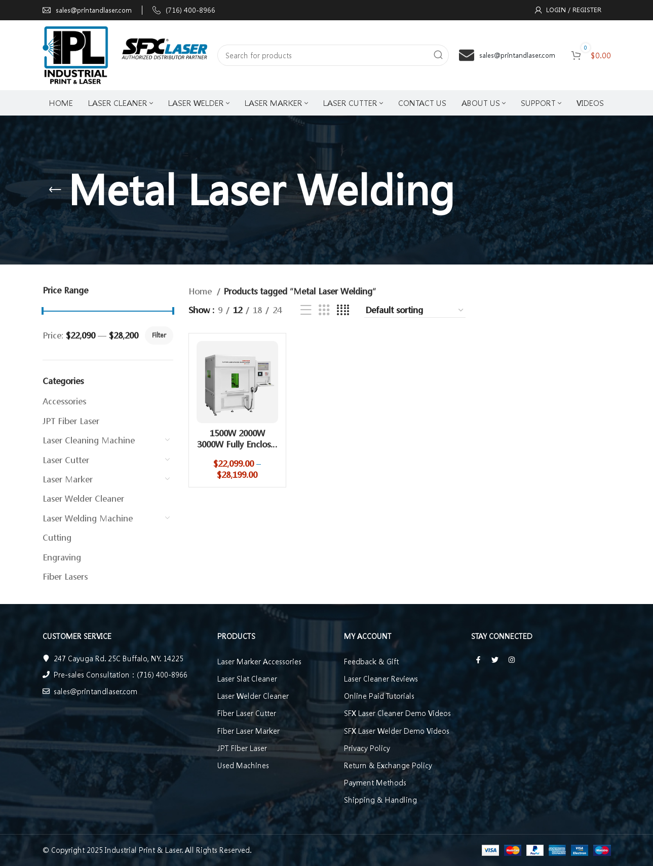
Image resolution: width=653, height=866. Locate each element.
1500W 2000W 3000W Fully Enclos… (237, 438)
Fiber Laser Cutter (246, 713)
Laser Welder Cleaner (83, 498)
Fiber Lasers (65, 576)
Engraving (62, 557)
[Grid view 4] (343, 310)
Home (201, 291)
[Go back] (55, 190)
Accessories (64, 401)
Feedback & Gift (371, 661)
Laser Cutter (66, 460)
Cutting (57, 537)
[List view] (306, 310)
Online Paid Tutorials (379, 696)
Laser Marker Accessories (259, 661)
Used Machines (243, 765)
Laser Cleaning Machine (89, 440)
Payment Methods (375, 782)
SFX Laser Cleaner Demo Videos (397, 713)
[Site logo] (125, 54)
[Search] (333, 55)
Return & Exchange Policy (388, 765)
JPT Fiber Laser (71, 421)
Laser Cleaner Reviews (381, 678)
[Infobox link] (87, 10)
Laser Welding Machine (88, 518)
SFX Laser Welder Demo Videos (396, 731)
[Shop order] (415, 310)
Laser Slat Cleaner (247, 678)
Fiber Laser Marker (248, 731)
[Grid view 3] (324, 310)
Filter (159, 335)
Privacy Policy (367, 748)
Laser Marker (68, 479)
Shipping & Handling (380, 800)
